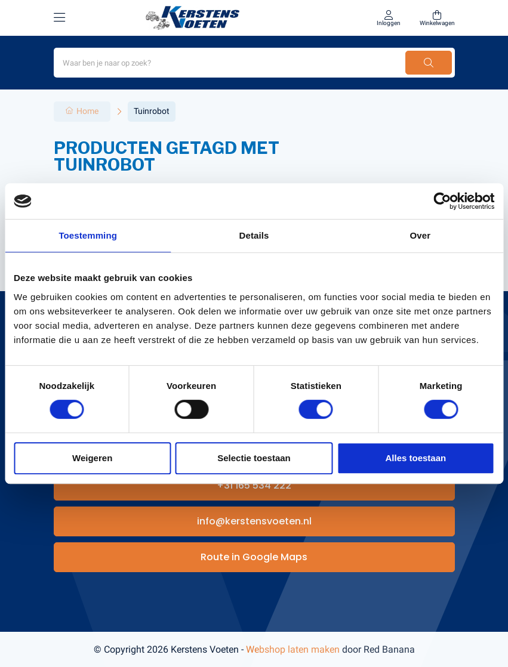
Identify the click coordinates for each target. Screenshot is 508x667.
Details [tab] (254, 235)
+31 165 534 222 (254, 485)
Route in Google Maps (254, 557)
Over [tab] (420, 235)
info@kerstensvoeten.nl (254, 521)
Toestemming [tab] (88, 235)
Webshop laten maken (293, 649)
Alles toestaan (415, 458)
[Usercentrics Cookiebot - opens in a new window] (442, 201)
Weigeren (92, 458)
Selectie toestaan (254, 458)
